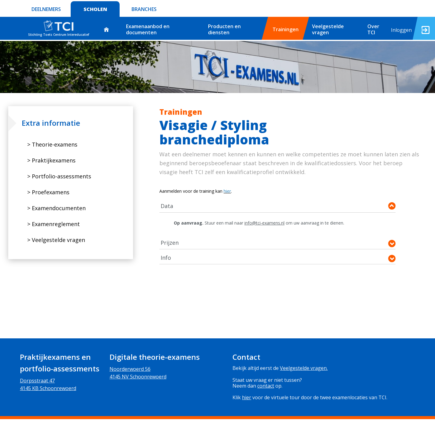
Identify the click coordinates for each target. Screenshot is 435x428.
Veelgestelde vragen (328, 29)
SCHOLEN (95, 9)
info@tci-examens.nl (264, 223)
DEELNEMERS (46, 9)
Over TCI (373, 29)
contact (265, 385)
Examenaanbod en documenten (147, 29)
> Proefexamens (48, 192)
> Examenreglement (53, 224)
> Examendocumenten (56, 208)
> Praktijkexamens (51, 160)
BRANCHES (144, 9)
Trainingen (286, 29)
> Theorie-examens (52, 144)
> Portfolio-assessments (59, 176)
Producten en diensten (224, 29)
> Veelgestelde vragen (56, 240)
